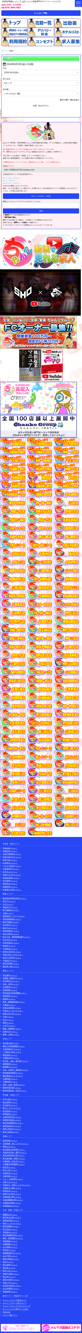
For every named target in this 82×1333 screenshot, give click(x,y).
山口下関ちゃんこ (10, 1256)
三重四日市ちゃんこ (11, 1058)
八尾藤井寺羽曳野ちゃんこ (14, 1164)
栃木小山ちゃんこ (10, 928)
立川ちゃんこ (8, 904)
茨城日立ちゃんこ (10, 1031)
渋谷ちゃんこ (8, 1019)
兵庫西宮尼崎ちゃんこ (12, 1203)
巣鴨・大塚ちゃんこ (11, 1034)
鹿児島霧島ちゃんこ (11, 1226)
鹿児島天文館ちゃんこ (12, 1217)
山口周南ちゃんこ (10, 1247)
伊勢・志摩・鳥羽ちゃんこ (14, 1084)
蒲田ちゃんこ (8, 1022)
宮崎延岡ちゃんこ (10, 1291)
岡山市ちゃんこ (9, 1276)
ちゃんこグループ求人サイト (15, 1303)
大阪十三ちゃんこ (10, 1182)
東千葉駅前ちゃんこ (11, 910)
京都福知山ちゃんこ (11, 1205)
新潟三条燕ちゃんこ (11, 1132)
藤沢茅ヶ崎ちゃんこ (11, 966)
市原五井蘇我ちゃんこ (12, 1007)
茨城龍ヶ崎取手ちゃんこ (13, 978)
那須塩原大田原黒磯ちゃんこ (15, 993)
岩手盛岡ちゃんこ (10, 880)
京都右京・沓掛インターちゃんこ (16, 1185)
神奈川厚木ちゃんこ (11, 934)
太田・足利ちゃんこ (11, 984)
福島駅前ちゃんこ (10, 886)
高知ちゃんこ (8, 1262)
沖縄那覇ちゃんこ (10, 1244)
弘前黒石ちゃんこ (10, 863)
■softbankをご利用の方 (11, 183)
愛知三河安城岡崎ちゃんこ (14, 1046)
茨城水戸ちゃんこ (10, 907)
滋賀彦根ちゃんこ (10, 1140)
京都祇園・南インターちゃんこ (16, 1143)
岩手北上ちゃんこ (10, 872)
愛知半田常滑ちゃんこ (12, 1087)
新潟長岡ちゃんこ (10, 1111)
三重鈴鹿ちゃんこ (10, 1081)
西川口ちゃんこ (9, 901)
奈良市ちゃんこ (9, 1167)
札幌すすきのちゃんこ (12, 874)
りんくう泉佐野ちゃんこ (13, 1179)
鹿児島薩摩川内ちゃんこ (13, 1235)
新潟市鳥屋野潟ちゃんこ (13, 1123)
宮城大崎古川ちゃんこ (12, 857)
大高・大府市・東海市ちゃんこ (16, 1070)
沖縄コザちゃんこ (10, 1282)
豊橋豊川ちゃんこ (10, 1067)
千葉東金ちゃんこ (10, 948)
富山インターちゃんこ (12, 1108)
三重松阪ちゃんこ (10, 1078)
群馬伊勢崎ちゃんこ (11, 963)
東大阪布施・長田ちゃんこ (14, 1158)
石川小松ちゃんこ (10, 1099)
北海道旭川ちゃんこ (11, 869)
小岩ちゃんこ (8, 1016)
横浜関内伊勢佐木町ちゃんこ (15, 898)
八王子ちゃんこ (9, 1025)
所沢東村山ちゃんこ (11, 981)
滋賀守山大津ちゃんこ (12, 1194)
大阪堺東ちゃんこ (10, 1176)
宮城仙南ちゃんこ (10, 848)
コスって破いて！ (10, 1315)
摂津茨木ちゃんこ (10, 1191)
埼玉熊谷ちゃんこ (10, 925)
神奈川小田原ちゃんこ (12, 957)
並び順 (5, 89)
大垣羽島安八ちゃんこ (12, 1049)
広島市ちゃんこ (9, 1250)
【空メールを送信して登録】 (41, 196)
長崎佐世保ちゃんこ (11, 1220)
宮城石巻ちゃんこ (10, 851)
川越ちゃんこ (8, 913)
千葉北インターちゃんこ (13, 1010)
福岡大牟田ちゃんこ (11, 1279)
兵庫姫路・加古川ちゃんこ (14, 1161)
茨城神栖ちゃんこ (10, 990)
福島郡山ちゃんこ (10, 883)
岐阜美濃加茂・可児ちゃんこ (15, 1090)
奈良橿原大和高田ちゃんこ (14, 1149)
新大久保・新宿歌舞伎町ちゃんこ (16, 937)
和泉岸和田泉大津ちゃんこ (14, 1155)
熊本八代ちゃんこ (10, 1270)
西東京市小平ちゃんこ (12, 1013)
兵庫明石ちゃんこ (10, 1173)
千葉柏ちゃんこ (9, 1005)
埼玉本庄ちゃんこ (10, 939)
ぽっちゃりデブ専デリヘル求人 (16, 1309)
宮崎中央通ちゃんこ (11, 1274)
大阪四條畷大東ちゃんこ (13, 1200)
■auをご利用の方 (9, 180)
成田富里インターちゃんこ (14, 916)
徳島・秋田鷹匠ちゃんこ (13, 1238)
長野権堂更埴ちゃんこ (12, 1120)
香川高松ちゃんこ (10, 1229)
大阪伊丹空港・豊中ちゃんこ (15, 1152)
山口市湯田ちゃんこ (11, 1288)
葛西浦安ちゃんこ (10, 996)
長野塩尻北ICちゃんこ (12, 1126)
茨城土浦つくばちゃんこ (13, 954)
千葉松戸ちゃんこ (10, 960)
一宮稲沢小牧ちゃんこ (12, 1052)
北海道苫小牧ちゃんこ (12, 889)
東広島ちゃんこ (9, 1268)
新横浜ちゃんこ (9, 999)
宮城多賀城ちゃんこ (11, 878)
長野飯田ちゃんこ (10, 1114)
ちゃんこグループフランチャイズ (16, 1306)
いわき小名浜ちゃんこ (12, 866)
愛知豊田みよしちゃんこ (13, 1076)
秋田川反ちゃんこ (10, 860)
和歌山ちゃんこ (9, 1146)
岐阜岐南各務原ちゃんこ (13, 1072)
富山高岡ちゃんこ (10, 1102)
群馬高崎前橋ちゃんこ (12, 919)
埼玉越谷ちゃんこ (10, 975)
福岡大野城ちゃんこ (11, 1259)
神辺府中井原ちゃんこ (12, 1285)
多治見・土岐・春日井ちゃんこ (16, 1061)
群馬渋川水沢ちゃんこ (12, 951)
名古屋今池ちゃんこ (11, 1043)
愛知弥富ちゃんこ (10, 1055)
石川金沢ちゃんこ (10, 1105)
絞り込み (6, 78)
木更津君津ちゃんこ (11, 943)
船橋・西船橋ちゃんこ (12, 1028)
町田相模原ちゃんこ (11, 931)
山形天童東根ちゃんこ (12, 854)
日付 (5, 68)
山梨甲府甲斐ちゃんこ (12, 1117)
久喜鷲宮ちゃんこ (10, 987)
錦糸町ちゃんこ (9, 945)
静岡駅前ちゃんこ (10, 1064)
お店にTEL (41, 13)
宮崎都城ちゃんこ (10, 1241)
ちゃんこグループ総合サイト (15, 1300)
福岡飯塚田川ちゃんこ (12, 1253)
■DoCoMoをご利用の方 (11, 178)
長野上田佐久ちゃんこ (12, 1129)
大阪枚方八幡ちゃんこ (12, 1188)
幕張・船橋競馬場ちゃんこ (14, 1002)
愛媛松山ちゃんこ (10, 1214)
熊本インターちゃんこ (12, 1223)
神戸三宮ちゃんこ (10, 1170)
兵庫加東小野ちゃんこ (12, 1197)
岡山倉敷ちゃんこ (10, 1265)
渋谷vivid (6, 1312)
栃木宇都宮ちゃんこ (11, 922)
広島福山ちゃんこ (10, 1232)
